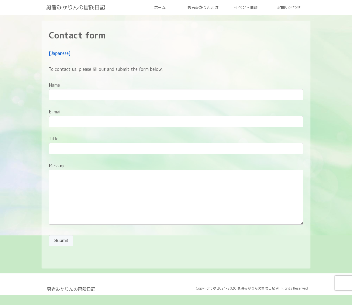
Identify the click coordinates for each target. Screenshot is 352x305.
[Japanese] (59, 53)
